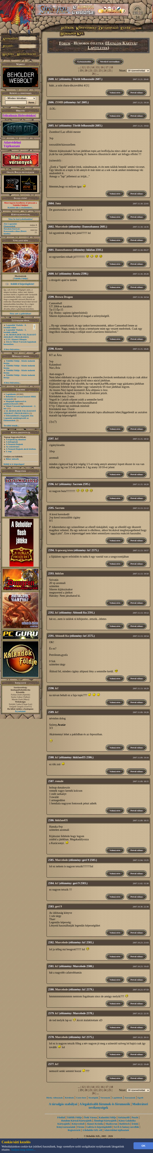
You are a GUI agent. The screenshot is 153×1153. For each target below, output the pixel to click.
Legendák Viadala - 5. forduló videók (15, 331)
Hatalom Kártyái (121, 43)
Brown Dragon (64, 296)
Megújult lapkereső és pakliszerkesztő (15, 402)
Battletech (124, 1123)
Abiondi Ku (62, 635)
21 (90, 70)
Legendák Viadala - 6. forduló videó (15, 326)
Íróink (135, 1123)
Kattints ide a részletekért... (20, 207)
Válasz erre (115, 92)
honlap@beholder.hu (20, 690)
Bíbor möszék (12, 459)
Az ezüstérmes (12, 446)
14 (92, 67)
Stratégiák (93, 1097)
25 (109, 70)
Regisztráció (74, 1130)
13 (88, 67)
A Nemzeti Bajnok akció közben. (21, 449)
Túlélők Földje (20, 278)
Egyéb (140, 1097)
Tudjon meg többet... (23, 1149)
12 (83, 67)
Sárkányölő (124, 1117)
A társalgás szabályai (63, 1104)
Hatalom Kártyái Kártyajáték (76, 1120)
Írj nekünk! (20, 711)
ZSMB (59, 102)
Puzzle (135, 1117)
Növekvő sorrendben (109, 61)
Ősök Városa (90, 1117)
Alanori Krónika (95, 1123)
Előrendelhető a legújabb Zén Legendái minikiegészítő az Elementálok (18, 418)
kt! (56, 79)
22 (95, 70)
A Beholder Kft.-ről (92, 1130)
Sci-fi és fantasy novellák (126, 1127)
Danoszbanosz (63, 249)
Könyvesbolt (78, 1123)
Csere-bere (81, 1097)
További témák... (11, 425)
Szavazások (130, 1097)
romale (59, 781)
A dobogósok (12, 442)
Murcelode (61, 226)
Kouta (58, 348)
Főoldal (61, 1117)
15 (97, 67)
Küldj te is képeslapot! (14, 464)
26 (93, 73)
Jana (58, 203)
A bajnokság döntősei (16, 439)
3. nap (9, 451)
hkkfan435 (61, 820)
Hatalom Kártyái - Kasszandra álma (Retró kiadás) (15, 231)
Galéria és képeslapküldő (99, 1127)
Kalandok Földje (107, 1117)
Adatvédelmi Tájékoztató (12, 144)
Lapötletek (11, 394)
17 (106, 67)
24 (104, 70)
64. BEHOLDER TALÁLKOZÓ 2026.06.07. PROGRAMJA (20, 335)
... (79, 67)
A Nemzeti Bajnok (14, 444)
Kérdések (69, 1097)
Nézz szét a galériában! (20, 313)
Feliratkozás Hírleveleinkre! (19, 115)
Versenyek (105, 1097)
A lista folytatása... (12, 349)
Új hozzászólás (84, 61)
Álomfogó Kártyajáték (105, 1120)
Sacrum (59, 508)
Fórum (64, 43)
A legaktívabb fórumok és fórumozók (104, 1104)
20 (86, 70)
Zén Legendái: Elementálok (10, 225)
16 (102, 67)
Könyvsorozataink (66, 1127)
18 (111, 67)
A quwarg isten (64, 550)
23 (100, 70)
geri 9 (58, 906)
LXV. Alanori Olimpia (16, 339)
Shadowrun (111, 1123)
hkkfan (59, 573)
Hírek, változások (54, 1097)
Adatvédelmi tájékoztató (116, 1130)
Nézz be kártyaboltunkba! (20, 219)
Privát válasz (137, 92)
